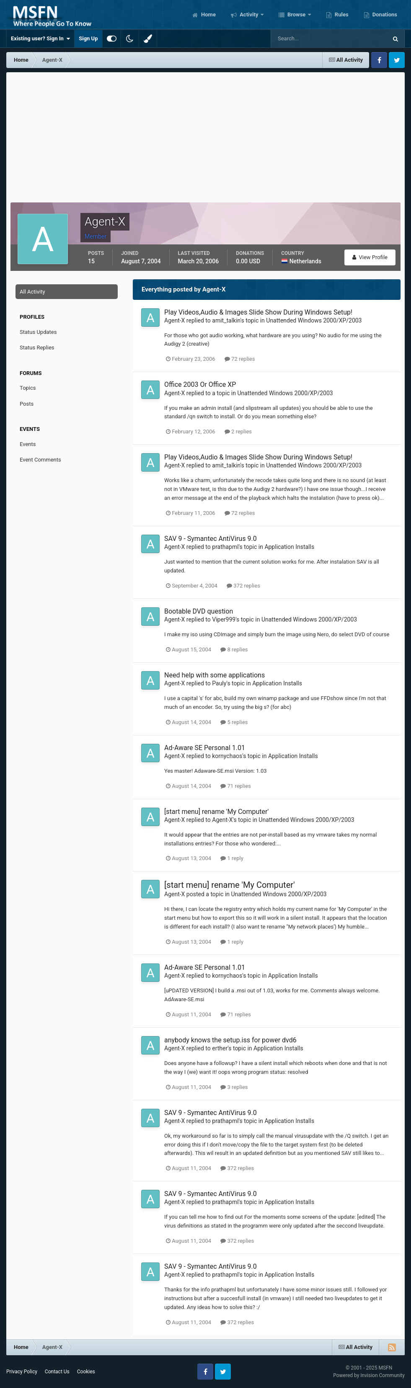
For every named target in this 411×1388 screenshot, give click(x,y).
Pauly (219, 683)
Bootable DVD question (198, 611)
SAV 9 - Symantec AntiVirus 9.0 (210, 539)
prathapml (225, 546)
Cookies (86, 1372)
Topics (28, 388)
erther (219, 1048)
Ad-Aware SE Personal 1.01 (204, 748)
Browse (296, 14)
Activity (249, 14)
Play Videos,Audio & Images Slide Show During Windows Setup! (258, 312)
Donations (384, 14)
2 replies (238, 431)
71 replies (235, 786)
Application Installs (289, 546)
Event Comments (40, 460)
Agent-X (174, 320)
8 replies (234, 649)
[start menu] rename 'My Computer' (216, 812)
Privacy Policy (21, 1372)
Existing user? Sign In (40, 38)
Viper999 (223, 619)
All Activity (32, 292)
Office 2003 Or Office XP (200, 384)
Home (208, 14)
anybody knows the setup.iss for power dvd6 (230, 1040)
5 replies (234, 722)
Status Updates (38, 332)
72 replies (240, 359)
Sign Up (88, 38)
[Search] (303, 38)
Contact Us (57, 1372)
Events (28, 444)
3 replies (234, 1087)
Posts (27, 404)
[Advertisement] (206, 135)
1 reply (231, 858)
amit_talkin (226, 320)
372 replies (243, 585)
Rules (341, 14)
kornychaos (227, 756)
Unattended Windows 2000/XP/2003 (314, 320)
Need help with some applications (214, 675)
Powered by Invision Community (369, 1375)
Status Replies (37, 347)
